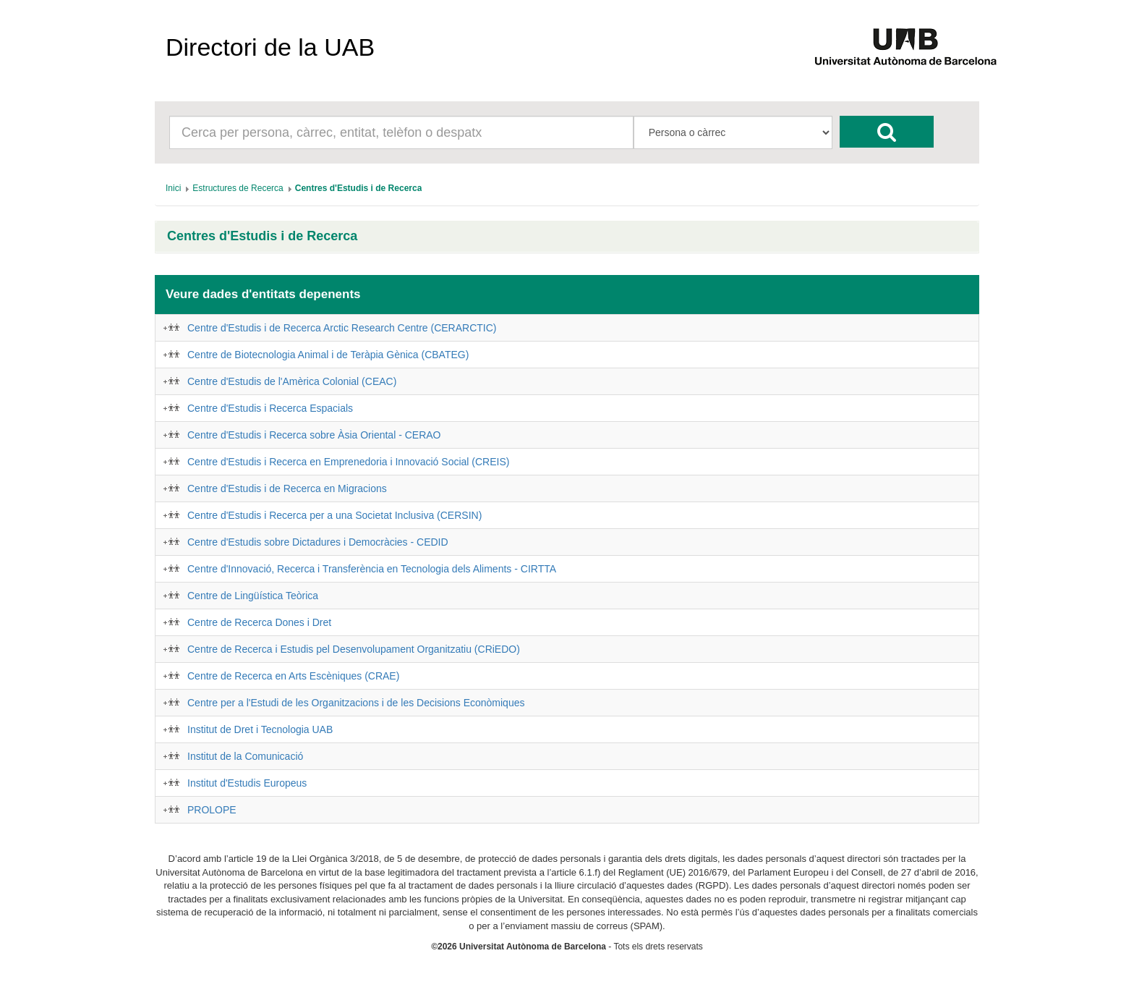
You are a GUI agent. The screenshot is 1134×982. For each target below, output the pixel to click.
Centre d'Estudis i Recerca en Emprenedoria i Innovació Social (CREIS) (348, 461)
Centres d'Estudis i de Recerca (262, 236)
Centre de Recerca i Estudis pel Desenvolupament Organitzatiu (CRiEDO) (353, 649)
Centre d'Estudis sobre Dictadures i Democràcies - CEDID (317, 542)
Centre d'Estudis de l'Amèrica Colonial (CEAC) (291, 381)
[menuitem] (173, 188)
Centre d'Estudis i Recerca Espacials (270, 408)
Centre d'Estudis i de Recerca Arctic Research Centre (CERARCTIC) (341, 328)
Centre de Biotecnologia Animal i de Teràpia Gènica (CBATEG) (328, 354)
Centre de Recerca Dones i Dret (259, 622)
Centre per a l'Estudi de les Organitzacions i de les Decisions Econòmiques (355, 702)
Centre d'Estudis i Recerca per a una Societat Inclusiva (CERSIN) (334, 515)
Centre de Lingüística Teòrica (252, 595)
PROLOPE (211, 810)
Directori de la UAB (270, 47)
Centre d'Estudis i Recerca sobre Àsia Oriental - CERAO (313, 435)
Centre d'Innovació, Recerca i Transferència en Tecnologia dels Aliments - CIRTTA (371, 569)
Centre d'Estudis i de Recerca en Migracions (287, 488)
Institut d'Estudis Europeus (247, 783)
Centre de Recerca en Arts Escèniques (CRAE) (293, 676)
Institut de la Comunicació (245, 756)
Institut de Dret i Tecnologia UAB (260, 729)
